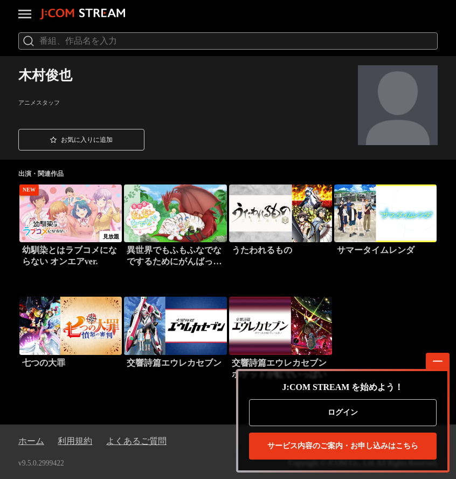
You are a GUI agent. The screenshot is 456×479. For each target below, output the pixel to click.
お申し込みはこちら (342, 446)
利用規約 (75, 441)
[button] (81, 139)
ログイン (343, 412)
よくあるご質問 (136, 441)
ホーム (31, 441)
